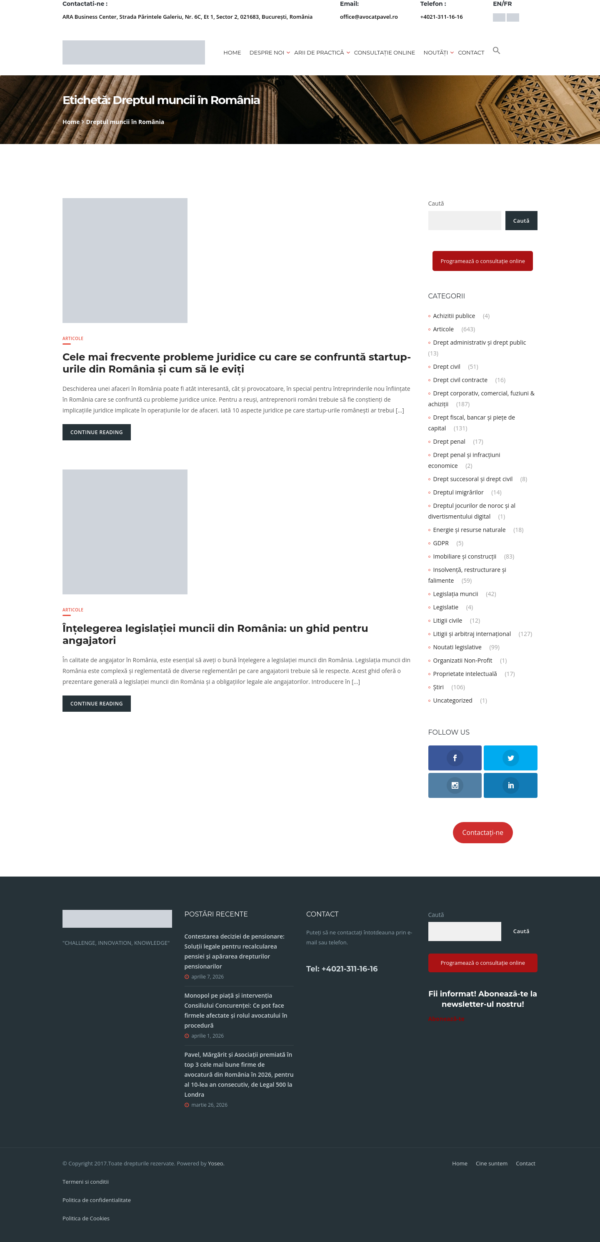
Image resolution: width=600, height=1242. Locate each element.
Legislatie (446, 607)
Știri (438, 687)
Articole (72, 338)
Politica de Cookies (86, 1218)
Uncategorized (452, 700)
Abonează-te (446, 1019)
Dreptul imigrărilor (458, 492)
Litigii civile (447, 620)
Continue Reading (96, 432)
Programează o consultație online (482, 261)
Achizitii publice (454, 316)
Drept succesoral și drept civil (473, 479)
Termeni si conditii (85, 1181)
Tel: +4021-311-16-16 (342, 969)
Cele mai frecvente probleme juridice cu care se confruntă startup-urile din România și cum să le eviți (236, 363)
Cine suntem (492, 1163)
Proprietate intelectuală (465, 674)
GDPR (441, 543)
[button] (496, 52)
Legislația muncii (455, 594)
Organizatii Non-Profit (462, 660)
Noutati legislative (457, 647)
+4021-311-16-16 (441, 16)
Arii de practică (319, 52)
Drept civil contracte (460, 380)
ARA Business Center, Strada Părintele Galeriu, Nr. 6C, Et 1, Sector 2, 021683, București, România (187, 16)
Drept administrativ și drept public (479, 342)
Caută (436, 203)
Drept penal (449, 441)
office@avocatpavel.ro (369, 16)
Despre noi (267, 52)
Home (232, 52)
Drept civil (446, 366)
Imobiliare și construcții (465, 556)
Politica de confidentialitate (96, 1200)
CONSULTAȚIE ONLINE (384, 52)
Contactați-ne (483, 832)
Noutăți (436, 52)
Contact (471, 52)
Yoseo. (216, 1163)
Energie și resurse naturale (469, 530)
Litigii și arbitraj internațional (472, 634)
